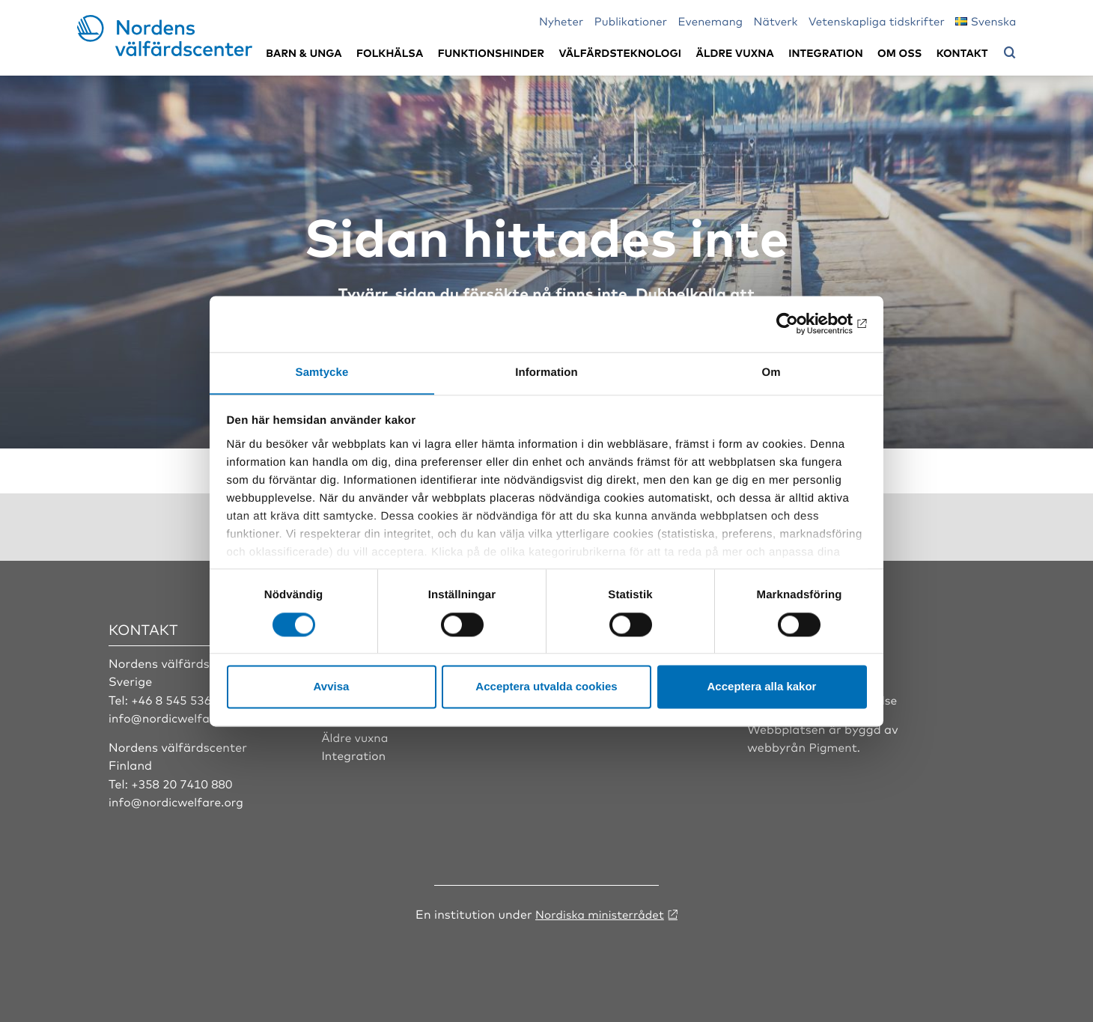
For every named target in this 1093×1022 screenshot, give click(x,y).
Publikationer (631, 20)
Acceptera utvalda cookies (546, 687)
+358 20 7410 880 (183, 782)
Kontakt (962, 53)
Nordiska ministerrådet (600, 912)
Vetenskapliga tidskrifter (877, 20)
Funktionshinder (491, 53)
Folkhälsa (389, 53)
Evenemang (710, 20)
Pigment (834, 745)
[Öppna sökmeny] (1010, 53)
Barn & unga (303, 53)
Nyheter (561, 20)
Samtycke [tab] (322, 371)
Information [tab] (546, 371)
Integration (825, 53)
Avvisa (332, 687)
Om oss (899, 53)
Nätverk (776, 20)
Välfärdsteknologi (619, 53)
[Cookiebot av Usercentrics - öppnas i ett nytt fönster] (801, 323)
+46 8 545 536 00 (181, 698)
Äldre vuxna (735, 53)
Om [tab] (770, 371)
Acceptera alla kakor (762, 687)
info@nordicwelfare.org (178, 716)
